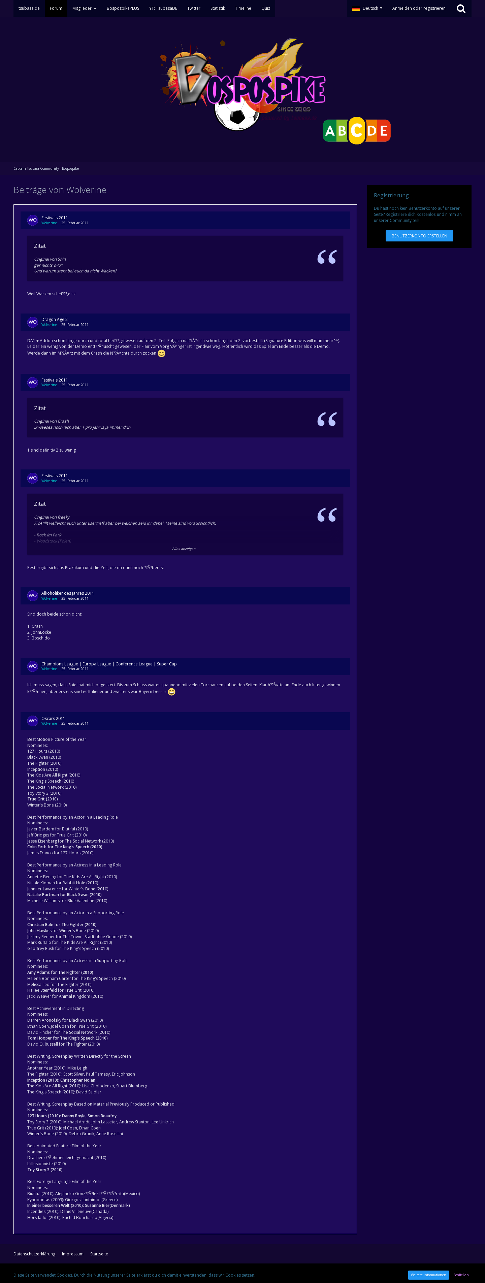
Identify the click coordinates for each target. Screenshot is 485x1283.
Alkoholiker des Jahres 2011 (67, 593)
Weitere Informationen (428, 1275)
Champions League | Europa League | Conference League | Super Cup (109, 664)
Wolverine (49, 223)
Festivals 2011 (54, 218)
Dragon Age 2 (54, 319)
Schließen (461, 1275)
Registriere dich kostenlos (411, 214)
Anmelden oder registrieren (419, 8)
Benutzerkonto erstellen (419, 236)
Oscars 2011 (53, 718)
